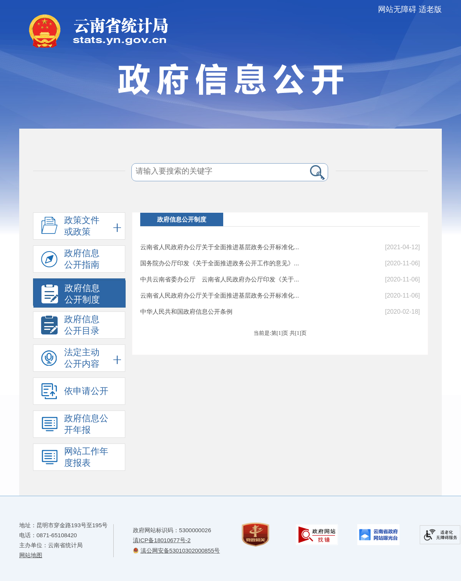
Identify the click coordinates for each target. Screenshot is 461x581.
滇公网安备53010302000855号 (180, 550)
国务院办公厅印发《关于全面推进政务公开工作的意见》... (219, 263)
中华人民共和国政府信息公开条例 (186, 311)
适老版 (430, 9)
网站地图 (30, 555)
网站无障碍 (397, 9)
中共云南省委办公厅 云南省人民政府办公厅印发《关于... (219, 279)
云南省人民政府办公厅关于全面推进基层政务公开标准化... (219, 247)
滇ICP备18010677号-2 (162, 540)
